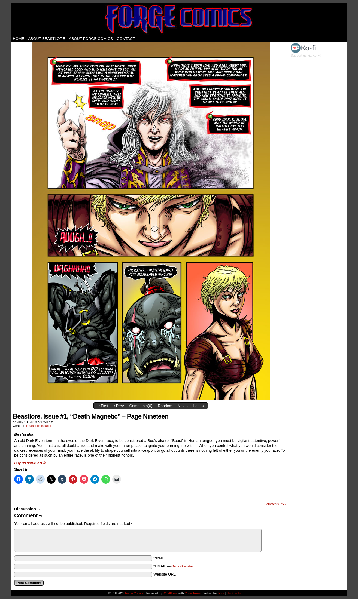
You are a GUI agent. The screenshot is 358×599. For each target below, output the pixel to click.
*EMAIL (173, 566)
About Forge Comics (91, 38)
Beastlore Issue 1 (38, 426)
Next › (183, 406)
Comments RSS (275, 504)
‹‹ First (102, 406)
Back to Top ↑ (236, 593)
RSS (221, 593)
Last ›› (198, 406)
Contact (126, 38)
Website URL (164, 574)
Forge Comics (179, 19)
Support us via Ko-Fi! (306, 53)
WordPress (170, 593)
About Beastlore (46, 38)
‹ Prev (119, 406)
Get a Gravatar (182, 566)
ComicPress (193, 593)
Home (18, 38)
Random (165, 406)
